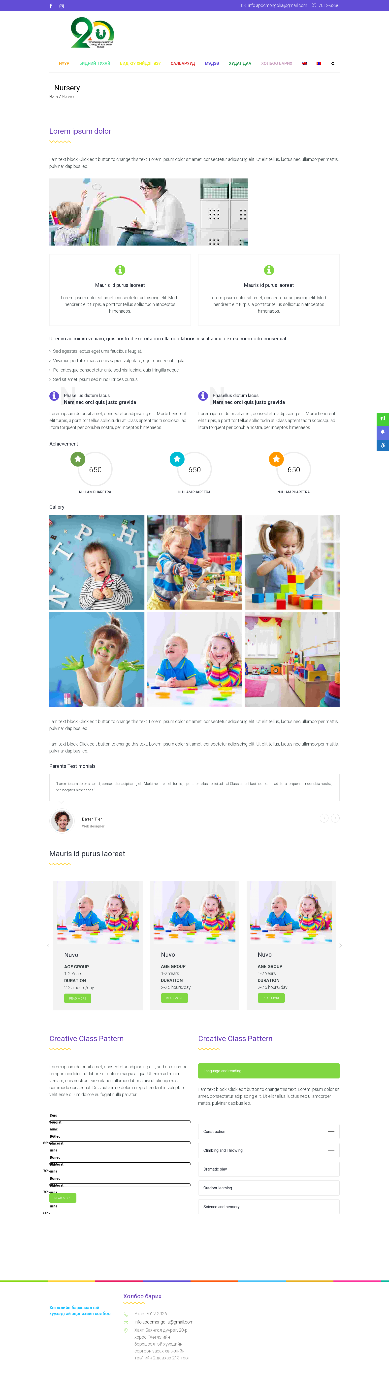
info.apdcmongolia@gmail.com (277, 5)
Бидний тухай (94, 63)
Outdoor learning (217, 1188)
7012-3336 (329, 5)
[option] (98, 945)
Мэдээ (212, 63)
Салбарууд (183, 63)
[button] (48, 945)
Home (53, 96)
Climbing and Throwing (223, 1150)
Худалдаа (240, 63)
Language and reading (222, 1071)
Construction (214, 1131)
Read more (77, 998)
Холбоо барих (276, 63)
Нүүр (64, 63)
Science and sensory (221, 1206)
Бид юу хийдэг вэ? (140, 63)
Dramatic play (215, 1169)
